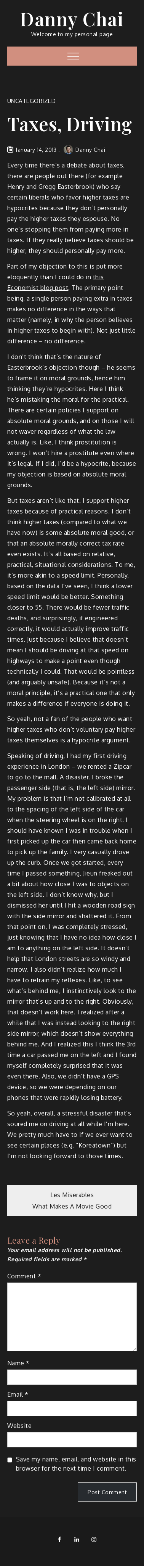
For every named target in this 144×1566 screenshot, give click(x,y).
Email (18, 1394)
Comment (24, 1276)
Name (18, 1363)
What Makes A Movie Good (72, 1206)
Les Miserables (72, 1195)
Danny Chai (72, 18)
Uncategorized (31, 101)
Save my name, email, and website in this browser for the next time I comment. (76, 1463)
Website (19, 1425)
